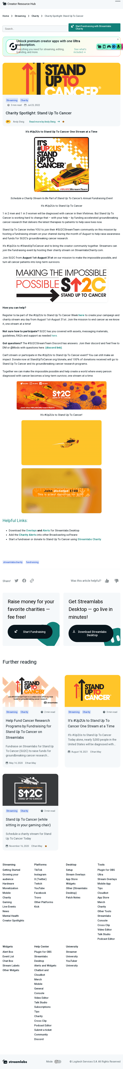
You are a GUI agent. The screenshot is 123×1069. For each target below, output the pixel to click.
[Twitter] (16, 581)
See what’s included (80, 51)
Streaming (20, 16)
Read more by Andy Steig (44, 121)
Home (6, 16)
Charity (35, 16)
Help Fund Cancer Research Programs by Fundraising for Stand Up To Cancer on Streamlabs (28, 729)
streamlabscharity (12, 562)
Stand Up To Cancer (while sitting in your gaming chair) (28, 822)
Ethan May (30, 763)
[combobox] (36, 29)
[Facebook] (24, 581)
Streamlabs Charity (89, 539)
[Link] (32, 581)
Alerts (46, 530)
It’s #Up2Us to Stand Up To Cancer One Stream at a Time (91, 723)
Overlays (31, 530)
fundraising (32, 562)
